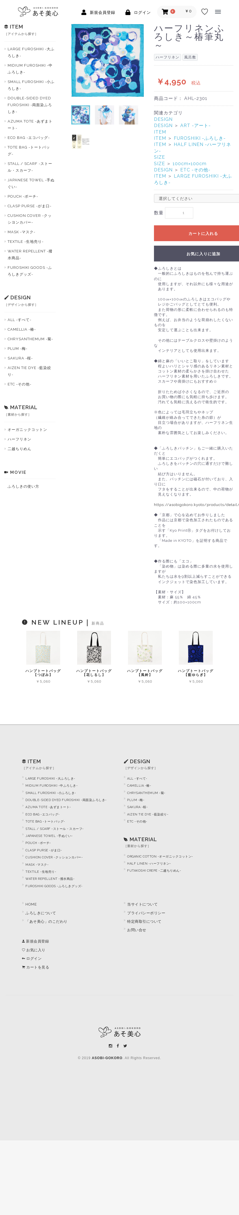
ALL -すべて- (19, 320)
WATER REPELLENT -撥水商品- (30, 254)
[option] (107, 60)
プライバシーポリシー (146, 914)
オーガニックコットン (27, 429)
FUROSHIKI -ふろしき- (200, 138)
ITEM (160, 132)
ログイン (32, 960)
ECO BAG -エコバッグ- (29, 138)
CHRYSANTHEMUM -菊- (30, 339)
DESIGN (163, 119)
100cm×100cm (190, 163)
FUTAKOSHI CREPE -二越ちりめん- (154, 872)
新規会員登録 (35, 943)
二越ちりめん (19, 449)
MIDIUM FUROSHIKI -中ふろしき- (30, 68)
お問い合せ (136, 932)
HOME (31, 906)
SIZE (159, 157)
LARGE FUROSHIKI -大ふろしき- (31, 52)
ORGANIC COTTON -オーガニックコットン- (160, 858)
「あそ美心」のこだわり (46, 923)
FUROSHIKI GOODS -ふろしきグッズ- (30, 270)
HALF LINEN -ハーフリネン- (149, 865)
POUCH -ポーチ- (23, 196)
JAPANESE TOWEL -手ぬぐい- (31, 183)
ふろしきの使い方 (23, 486)
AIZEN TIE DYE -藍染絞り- (29, 371)
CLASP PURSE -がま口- (29, 206)
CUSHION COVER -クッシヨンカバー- (30, 218)
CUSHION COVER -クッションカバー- (54, 859)
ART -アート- (195, 125)
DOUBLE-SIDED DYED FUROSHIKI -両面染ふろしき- (30, 105)
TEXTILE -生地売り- (26, 241)
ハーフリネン (19, 439)
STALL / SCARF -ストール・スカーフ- (30, 167)
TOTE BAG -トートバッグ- (29, 150)
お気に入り (33, 952)
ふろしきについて (40, 914)
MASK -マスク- (21, 232)
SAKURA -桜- (20, 358)
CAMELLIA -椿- (22, 329)
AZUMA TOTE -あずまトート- (30, 124)
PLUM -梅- (17, 348)
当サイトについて (142, 906)
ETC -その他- (19, 384)
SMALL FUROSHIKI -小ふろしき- (31, 85)
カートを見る (35, 969)
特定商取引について (144, 923)
